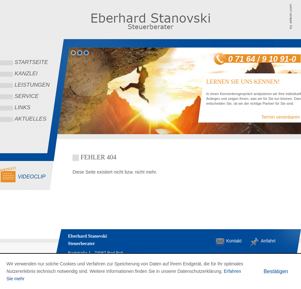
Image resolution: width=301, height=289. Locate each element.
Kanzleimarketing (295, 16)
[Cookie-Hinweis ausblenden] (276, 271)
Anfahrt (266, 240)
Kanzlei (26, 73)
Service (27, 96)
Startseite (31, 62)
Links (22, 107)
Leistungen (32, 85)
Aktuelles (30, 119)
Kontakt (231, 240)
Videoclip (31, 176)
